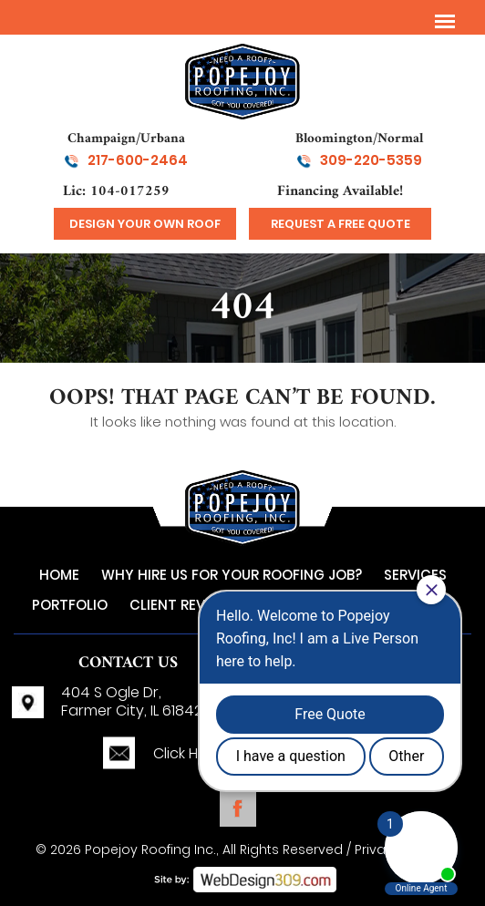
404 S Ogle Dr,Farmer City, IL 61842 (131, 701)
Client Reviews (183, 604)
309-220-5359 (371, 160)
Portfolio (70, 604)
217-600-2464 (138, 160)
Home (59, 574)
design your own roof (145, 223)
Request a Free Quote (340, 223)
